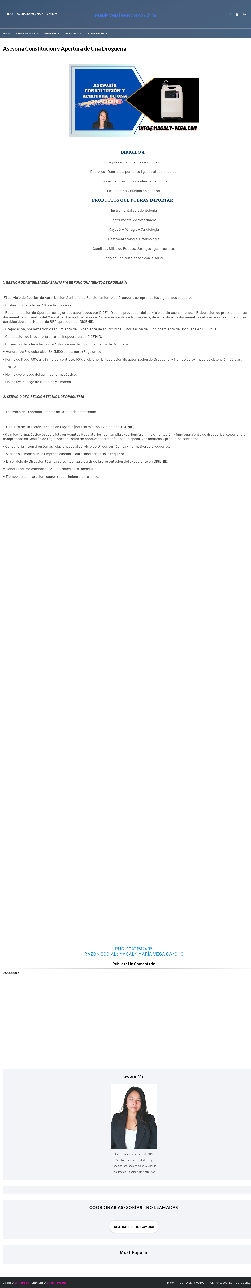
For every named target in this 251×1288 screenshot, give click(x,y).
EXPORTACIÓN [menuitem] (96, 33)
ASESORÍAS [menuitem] (72, 33)
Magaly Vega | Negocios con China (125, 15)
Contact (52, 14)
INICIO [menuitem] (6, 33)
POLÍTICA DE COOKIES (220, 1282)
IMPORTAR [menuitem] (50, 33)
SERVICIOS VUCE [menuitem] (26, 33)
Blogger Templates (57, 1282)
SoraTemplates (23, 1282)
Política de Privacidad (30, 14)
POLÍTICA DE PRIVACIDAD (191, 1282)
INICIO (9, 14)
